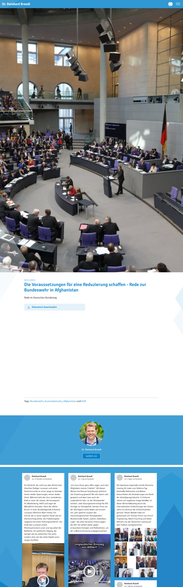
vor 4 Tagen (128, 479)
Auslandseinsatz (53, 401)
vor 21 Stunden (37, 479)
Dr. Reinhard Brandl (91, 449)
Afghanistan (69, 401)
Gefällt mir (91, 456)
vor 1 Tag (81, 479)
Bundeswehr (36, 401)
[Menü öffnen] (178, 4)
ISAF (83, 401)
